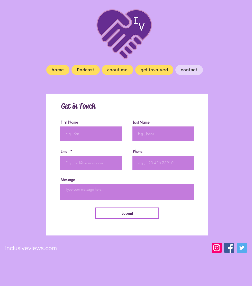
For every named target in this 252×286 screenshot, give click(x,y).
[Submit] (127, 213)
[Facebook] (229, 248)
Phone (137, 151)
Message (68, 180)
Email (65, 151)
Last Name (141, 122)
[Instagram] (217, 248)
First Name (69, 122)
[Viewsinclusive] (242, 248)
